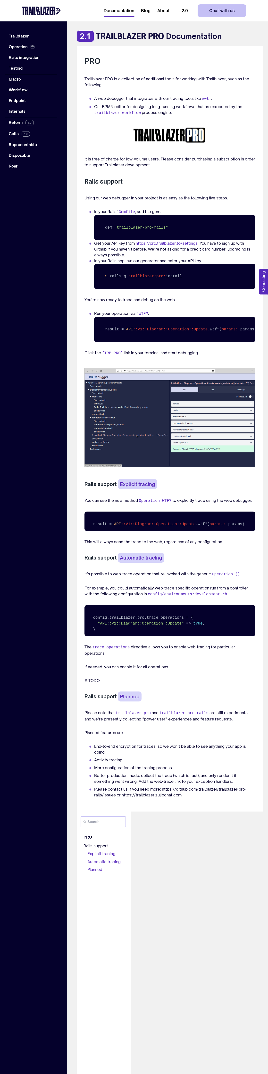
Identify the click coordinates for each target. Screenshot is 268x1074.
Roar (13, 166)
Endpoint (17, 100)
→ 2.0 (182, 10)
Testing (16, 68)
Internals (17, 111)
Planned (94, 869)
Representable (23, 144)
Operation (18, 46)
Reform (16, 122)
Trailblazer (19, 36)
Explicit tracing (101, 853)
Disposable (19, 155)
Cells (14, 133)
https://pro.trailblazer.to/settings (167, 243)
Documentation (119, 10)
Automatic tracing (104, 861)
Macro (15, 79)
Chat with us (222, 10)
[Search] (103, 821)
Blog (146, 10)
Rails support (96, 845)
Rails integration (24, 57)
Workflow (18, 89)
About (163, 10)
